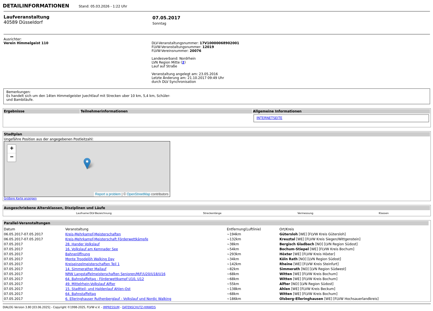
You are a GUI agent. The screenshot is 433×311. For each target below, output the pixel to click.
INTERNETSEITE (269, 118)
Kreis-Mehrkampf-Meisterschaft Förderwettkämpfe (106, 239)
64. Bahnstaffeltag (80, 294)
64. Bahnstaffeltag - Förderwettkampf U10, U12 (104, 279)
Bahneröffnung (77, 254)
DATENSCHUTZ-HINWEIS (139, 307)
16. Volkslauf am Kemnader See (91, 249)
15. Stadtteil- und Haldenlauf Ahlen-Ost (97, 289)
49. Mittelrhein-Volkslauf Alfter (90, 284)
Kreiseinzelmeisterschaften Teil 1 (92, 264)
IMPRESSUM (111, 307)
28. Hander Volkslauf (82, 244)
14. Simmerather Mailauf (85, 269)
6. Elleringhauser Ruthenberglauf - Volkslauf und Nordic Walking (118, 299)
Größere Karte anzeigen (20, 198)
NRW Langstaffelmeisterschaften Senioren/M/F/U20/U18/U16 (115, 274)
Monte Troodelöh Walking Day (89, 259)
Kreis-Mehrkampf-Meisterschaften (93, 234)
